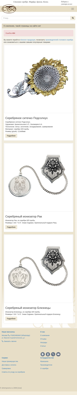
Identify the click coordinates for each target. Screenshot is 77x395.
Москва (4, 335)
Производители (46, 365)
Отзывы (43, 339)
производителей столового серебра (59, 40)
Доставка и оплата (9, 365)
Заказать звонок (9, 341)
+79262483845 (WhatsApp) (20, 335)
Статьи (43, 346)
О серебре (44, 368)
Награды (43, 342)
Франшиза (44, 361)
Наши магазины (8, 332)
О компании (44, 335)
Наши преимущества (10, 361)
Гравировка (6, 368)
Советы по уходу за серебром (13, 372)
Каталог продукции (28, 40)
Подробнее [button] (11, 136)
